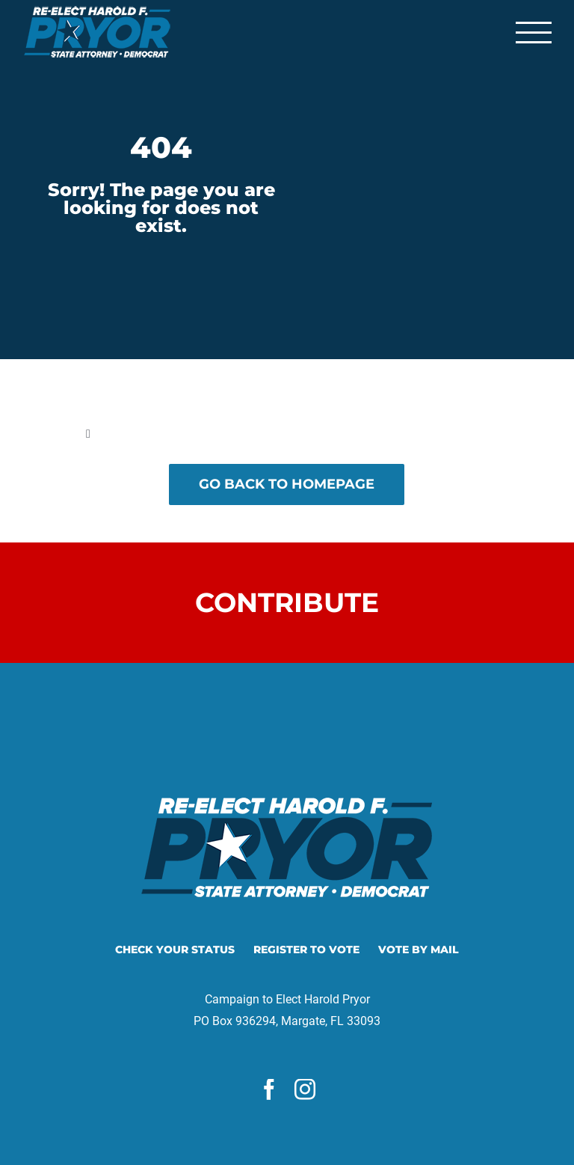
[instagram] (304, 1089)
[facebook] (269, 1089)
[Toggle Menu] (534, 32)
